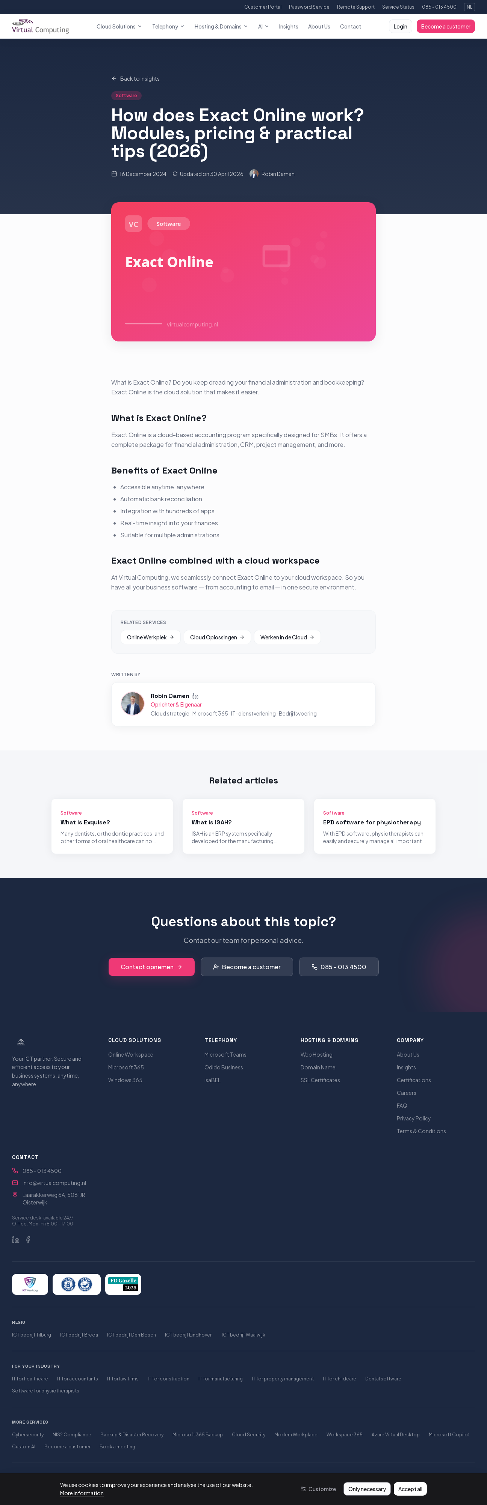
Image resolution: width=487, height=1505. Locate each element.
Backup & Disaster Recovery (131, 1434)
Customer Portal (262, 7)
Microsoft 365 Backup (197, 1434)
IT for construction (168, 1379)
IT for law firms (123, 1379)
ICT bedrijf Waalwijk (243, 1335)
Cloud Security (248, 1434)
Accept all (410, 1488)
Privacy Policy (414, 1118)
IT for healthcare (30, 1379)
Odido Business (223, 1067)
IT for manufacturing (220, 1379)
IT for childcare (339, 1379)
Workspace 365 (345, 1434)
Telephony (168, 26)
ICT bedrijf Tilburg (31, 1335)
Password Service (309, 7)
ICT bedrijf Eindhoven (189, 1335)
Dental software (383, 1379)
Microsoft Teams (225, 1054)
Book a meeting (117, 1446)
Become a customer (445, 26)
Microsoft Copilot (449, 1434)
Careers (406, 1092)
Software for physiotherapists (45, 1391)
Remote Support (356, 7)
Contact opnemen (152, 967)
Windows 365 (125, 1080)
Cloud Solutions (119, 26)
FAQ (402, 1105)
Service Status (398, 7)
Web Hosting (317, 1054)
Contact (350, 26)
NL (469, 7)
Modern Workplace (296, 1434)
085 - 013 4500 (439, 7)
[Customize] (318, 1489)
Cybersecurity (28, 1434)
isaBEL (212, 1080)
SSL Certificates (320, 1080)
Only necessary (367, 1488)
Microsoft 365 (126, 1067)
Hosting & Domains (221, 26)
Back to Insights (135, 78)
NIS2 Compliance (72, 1434)
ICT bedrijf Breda (79, 1335)
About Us (319, 26)
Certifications (414, 1080)
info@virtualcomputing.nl (54, 1182)
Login (400, 26)
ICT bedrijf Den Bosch (131, 1335)
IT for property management (283, 1379)
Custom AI (23, 1446)
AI (263, 26)
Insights (288, 26)
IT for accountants (77, 1379)
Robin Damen (272, 173)
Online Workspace (130, 1054)
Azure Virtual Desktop (396, 1434)
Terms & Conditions (421, 1131)
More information (82, 1493)
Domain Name (318, 1067)
